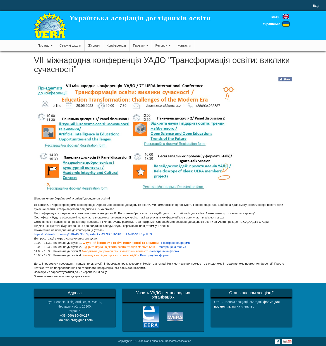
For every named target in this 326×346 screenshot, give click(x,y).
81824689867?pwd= (82, 234)
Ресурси (162, 45)
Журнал (94, 45)
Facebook (277, 341)
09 (150, 234)
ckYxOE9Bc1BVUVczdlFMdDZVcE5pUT (122, 234)
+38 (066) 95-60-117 (74, 315)
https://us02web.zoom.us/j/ (51, 234)
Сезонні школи (70, 45)
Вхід (316, 5)
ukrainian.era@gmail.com (75, 320)
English (275, 16)
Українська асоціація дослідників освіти (140, 18)
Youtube (287, 341)
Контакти (184, 45)
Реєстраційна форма (175, 242)
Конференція (116, 45)
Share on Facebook (285, 79)
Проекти (140, 45)
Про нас (45, 45)
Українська (271, 24)
